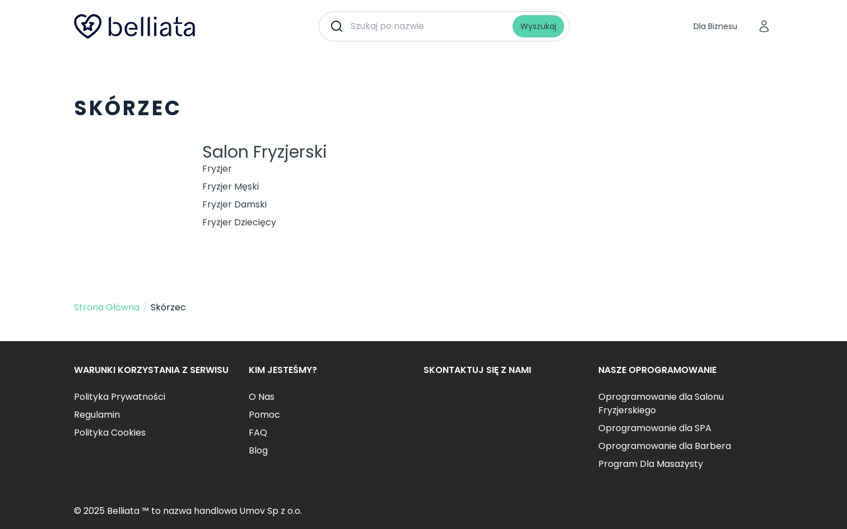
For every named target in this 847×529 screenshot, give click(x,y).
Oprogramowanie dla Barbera (664, 446)
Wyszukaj (538, 26)
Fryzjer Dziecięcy (239, 222)
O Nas (261, 396)
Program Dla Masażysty (650, 463)
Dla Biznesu (715, 26)
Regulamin (97, 414)
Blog (258, 450)
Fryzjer (217, 168)
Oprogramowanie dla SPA (654, 428)
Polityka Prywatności (119, 396)
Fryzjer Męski (230, 186)
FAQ (258, 432)
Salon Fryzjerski (264, 152)
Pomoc (264, 414)
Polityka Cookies (110, 432)
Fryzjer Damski (234, 204)
